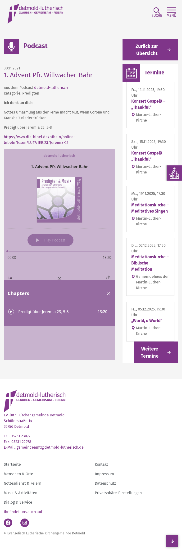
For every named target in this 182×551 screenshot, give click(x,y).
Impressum (104, 474)
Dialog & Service (18, 502)
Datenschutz (105, 483)
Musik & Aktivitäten (20, 493)
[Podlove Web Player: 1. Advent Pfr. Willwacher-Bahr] (59, 254)
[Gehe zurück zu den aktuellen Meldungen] (150, 49)
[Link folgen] (156, 352)
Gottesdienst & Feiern (22, 483)
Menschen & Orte (18, 474)
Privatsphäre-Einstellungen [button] (118, 493)
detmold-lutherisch (51, 87)
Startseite (12, 464)
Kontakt (101, 464)
